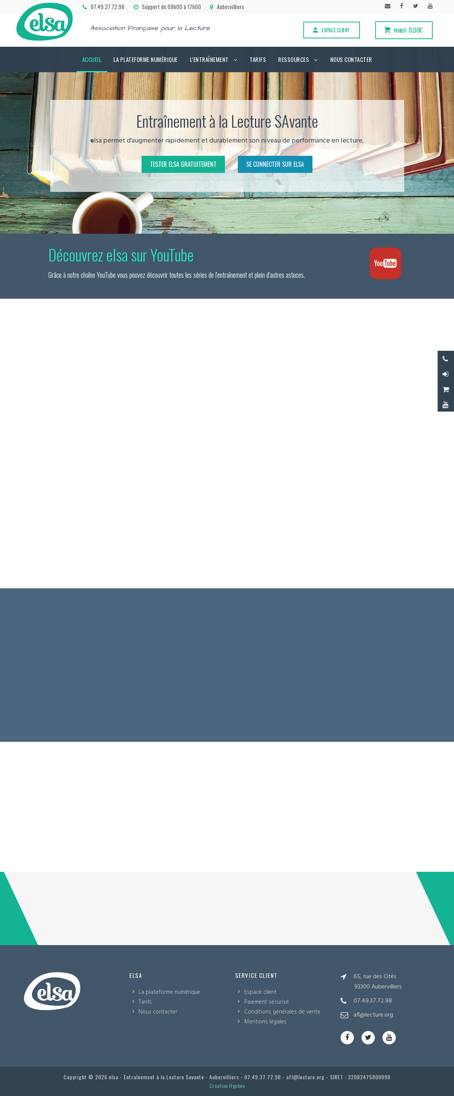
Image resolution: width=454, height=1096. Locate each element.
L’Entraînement (209, 59)
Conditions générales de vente (282, 1012)
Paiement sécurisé (266, 1002)
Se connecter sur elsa (275, 164)
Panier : (403, 30)
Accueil (92, 59)
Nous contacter (351, 59)
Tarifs (258, 59)
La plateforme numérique (145, 59)
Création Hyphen (227, 1086)
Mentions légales (265, 1021)
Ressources (293, 59)
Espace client (331, 30)
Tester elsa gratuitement (183, 164)
